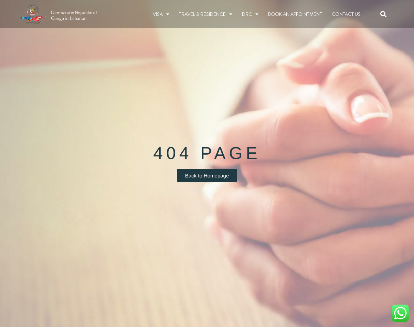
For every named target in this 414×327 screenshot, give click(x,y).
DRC (250, 14)
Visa (161, 14)
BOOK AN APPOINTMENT (295, 14)
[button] (383, 14)
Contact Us (346, 14)
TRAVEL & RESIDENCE (205, 14)
